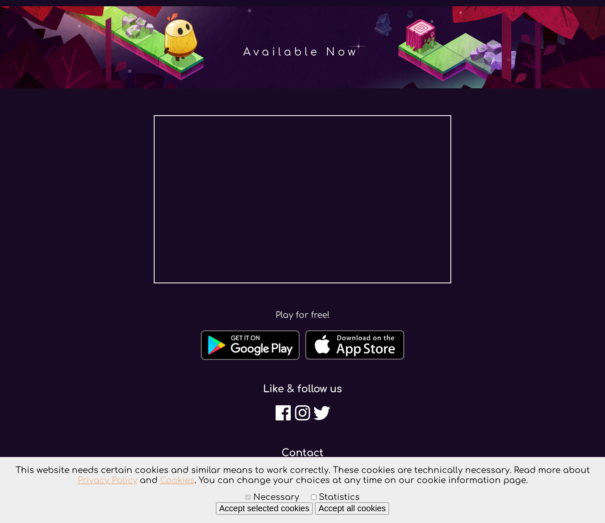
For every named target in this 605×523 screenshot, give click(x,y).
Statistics (339, 497)
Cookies (177, 480)
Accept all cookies (352, 508)
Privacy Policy (107, 480)
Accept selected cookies (264, 508)
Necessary (276, 497)
